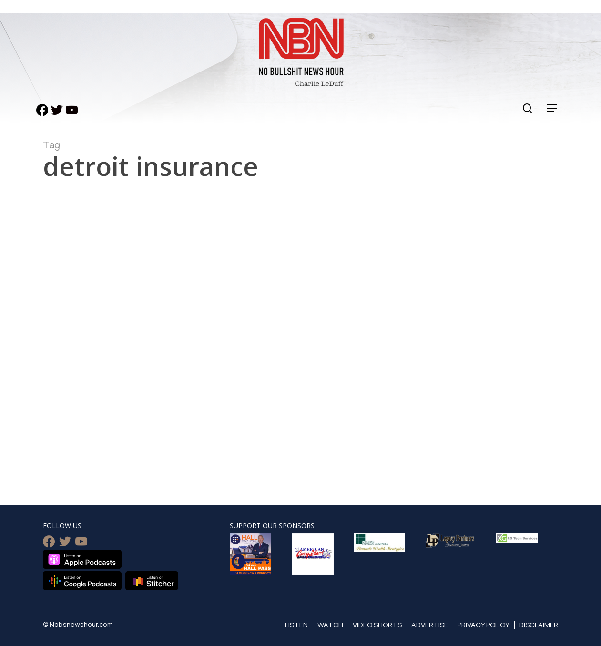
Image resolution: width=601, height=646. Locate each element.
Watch (330, 625)
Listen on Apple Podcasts (82, 559)
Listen (296, 625)
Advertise (429, 625)
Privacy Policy (483, 625)
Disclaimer (538, 625)
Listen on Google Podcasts (82, 580)
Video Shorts (377, 625)
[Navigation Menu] (552, 108)
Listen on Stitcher (151, 580)
